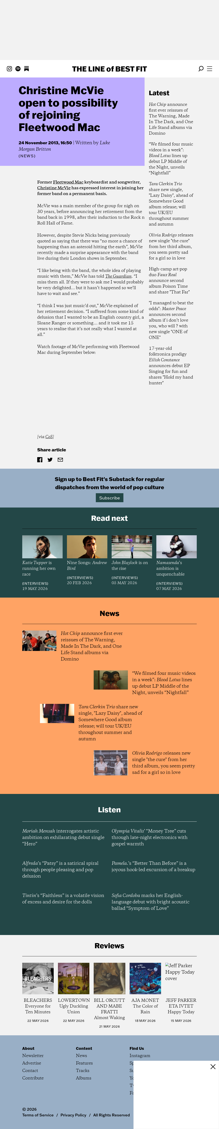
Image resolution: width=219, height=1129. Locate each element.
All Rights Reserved (111, 1114)
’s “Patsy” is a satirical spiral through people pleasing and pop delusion (60, 870)
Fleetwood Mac (68, 182)
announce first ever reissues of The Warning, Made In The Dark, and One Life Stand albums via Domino (171, 119)
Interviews (35, 583)
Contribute (33, 1078)
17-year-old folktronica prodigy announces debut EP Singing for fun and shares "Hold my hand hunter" (171, 366)
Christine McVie (54, 188)
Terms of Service (38, 1114)
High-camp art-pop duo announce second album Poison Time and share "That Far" (169, 280)
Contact (30, 1071)
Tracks (82, 1071)
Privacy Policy (73, 1114)
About (28, 1048)
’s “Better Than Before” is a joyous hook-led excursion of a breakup (153, 866)
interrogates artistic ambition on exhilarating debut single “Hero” (63, 837)
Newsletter (33, 1056)
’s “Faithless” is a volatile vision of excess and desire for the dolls (63, 899)
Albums (83, 1078)
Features (84, 1063)
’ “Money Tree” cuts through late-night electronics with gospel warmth (150, 837)
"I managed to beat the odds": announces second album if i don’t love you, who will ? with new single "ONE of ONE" (171, 320)
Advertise (31, 1063)
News (27, 155)
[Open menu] (209, 68)
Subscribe (109, 497)
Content (84, 1048)
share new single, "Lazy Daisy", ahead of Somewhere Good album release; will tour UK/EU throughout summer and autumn (171, 204)
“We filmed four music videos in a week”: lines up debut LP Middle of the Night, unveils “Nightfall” (171, 158)
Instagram (140, 1056)
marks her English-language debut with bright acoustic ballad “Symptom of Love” (150, 902)
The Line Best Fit (109, 68)
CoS (49, 437)
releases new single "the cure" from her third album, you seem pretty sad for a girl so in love (171, 246)
